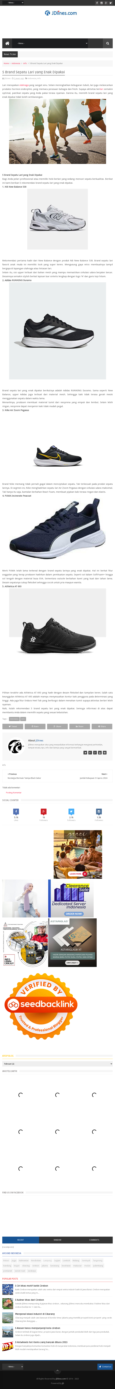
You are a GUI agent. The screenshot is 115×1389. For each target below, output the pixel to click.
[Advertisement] (57, 27)
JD (63, 1383)
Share (35, 726)
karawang (54, 1266)
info (25, 63)
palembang (98, 1266)
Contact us (105, 1366)
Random (57, 1240)
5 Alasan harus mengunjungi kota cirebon (37, 1328)
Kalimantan (23, 1260)
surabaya (32, 1271)
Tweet (13, 726)
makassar (77, 1266)
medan (87, 1266)
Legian (57, 1260)
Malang (76, 1260)
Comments (94, 1240)
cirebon (35, 1266)
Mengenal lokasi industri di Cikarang (35, 1314)
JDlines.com (61, 1379)
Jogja (14, 1260)
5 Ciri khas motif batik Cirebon (31, 1285)
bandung (7, 1266)
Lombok (66, 1260)
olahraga (24, 85)
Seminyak (86, 1260)
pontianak (7, 1271)
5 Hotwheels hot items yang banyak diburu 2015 (41, 1342)
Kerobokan (36, 1260)
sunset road (20, 1271)
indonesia (16, 63)
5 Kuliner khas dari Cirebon (29, 1300)
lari (101, 89)
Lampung (47, 1260)
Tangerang (97, 1260)
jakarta (45, 1266)
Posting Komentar (14, 792)
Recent (20, 1240)
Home (6, 63)
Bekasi (6, 1260)
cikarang (26, 1266)
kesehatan (66, 1266)
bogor (17, 1266)
